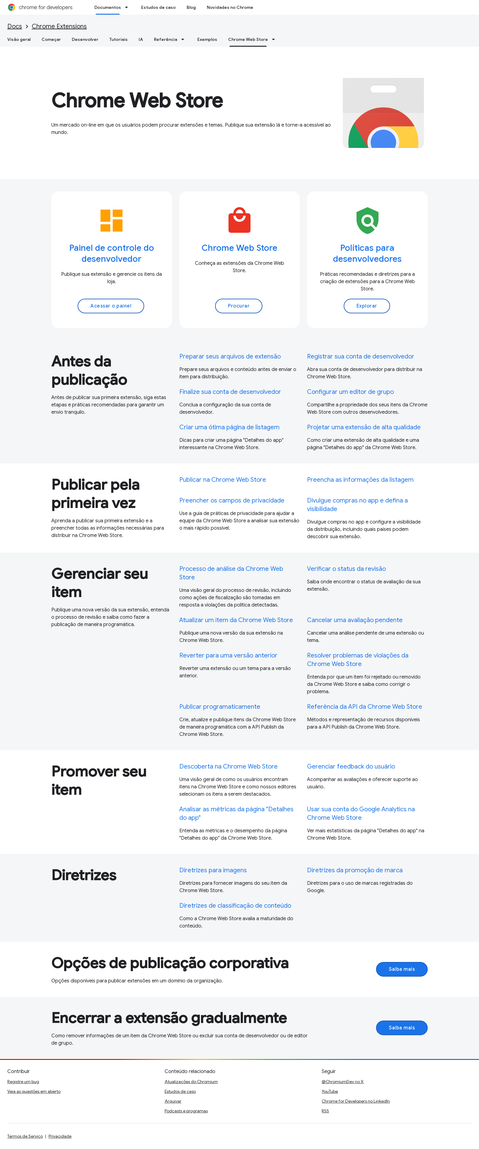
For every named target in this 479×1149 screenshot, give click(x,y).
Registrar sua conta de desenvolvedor (360, 356)
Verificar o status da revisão (346, 569)
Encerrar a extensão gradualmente (169, 1018)
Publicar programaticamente (219, 707)
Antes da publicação (89, 370)
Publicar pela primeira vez (95, 494)
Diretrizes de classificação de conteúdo (235, 905)
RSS (325, 1111)
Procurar (239, 306)
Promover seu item (98, 780)
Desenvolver (85, 39)
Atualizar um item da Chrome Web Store (236, 620)
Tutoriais (118, 39)
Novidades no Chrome (230, 7)
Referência (165, 39)
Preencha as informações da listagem (360, 480)
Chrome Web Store (137, 101)
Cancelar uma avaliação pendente (355, 620)
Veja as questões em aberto (33, 1091)
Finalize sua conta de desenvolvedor (230, 392)
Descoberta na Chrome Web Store (228, 766)
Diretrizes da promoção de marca (355, 870)
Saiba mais (402, 969)
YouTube (330, 1091)
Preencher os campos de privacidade (231, 500)
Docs (14, 26)
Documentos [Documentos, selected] (107, 7)
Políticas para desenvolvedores (367, 253)
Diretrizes (83, 875)
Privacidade (60, 1136)
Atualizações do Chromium (191, 1081)
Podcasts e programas (186, 1111)
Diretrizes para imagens (213, 870)
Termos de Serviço (25, 1136)
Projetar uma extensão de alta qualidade (364, 427)
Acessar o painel (110, 306)
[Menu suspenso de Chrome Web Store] (275, 39)
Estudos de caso (158, 7)
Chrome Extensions (59, 26)
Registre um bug (23, 1081)
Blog (191, 7)
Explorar (367, 306)
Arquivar (173, 1101)
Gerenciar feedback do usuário (351, 766)
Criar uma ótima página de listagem (229, 427)
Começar (51, 39)
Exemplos (207, 39)
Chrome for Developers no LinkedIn (356, 1101)
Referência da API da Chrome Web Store (364, 707)
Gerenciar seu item (99, 583)
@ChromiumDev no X (343, 1081)
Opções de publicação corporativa (170, 963)
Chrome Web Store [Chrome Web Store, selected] (248, 39)
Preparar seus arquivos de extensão (230, 356)
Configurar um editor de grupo (350, 392)
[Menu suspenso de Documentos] (128, 7)
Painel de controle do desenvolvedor (111, 253)
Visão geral (19, 39)
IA (141, 39)
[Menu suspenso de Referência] (184, 39)
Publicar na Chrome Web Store (222, 480)
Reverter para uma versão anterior (228, 655)
